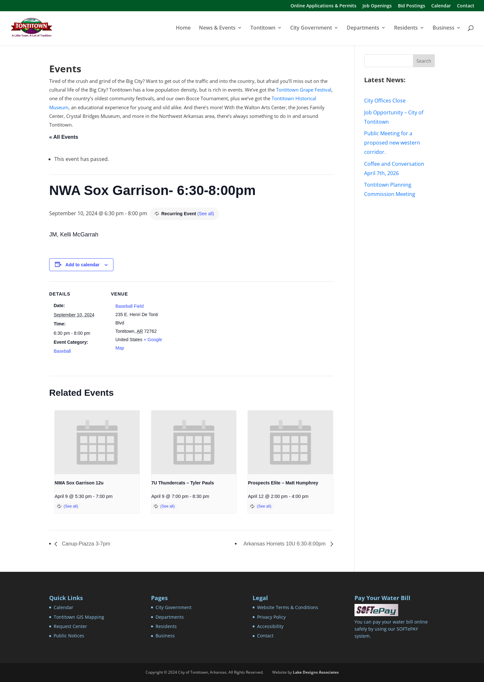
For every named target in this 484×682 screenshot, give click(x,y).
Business (443, 28)
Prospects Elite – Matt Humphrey (283, 482)
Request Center (70, 626)
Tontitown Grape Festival (303, 89)
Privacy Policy (271, 617)
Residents (406, 28)
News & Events (217, 28)
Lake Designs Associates (316, 672)
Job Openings (377, 6)
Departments (363, 28)
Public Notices (69, 636)
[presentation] (97, 442)
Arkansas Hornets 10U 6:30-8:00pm (285, 543)
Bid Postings (411, 6)
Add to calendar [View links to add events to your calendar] (83, 264)
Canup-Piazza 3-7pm (85, 543)
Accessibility (270, 626)
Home (183, 28)
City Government (311, 28)
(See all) (205, 213)
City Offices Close (385, 100)
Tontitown (262, 28)
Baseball (62, 351)
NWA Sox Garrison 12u (79, 482)
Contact (465, 6)
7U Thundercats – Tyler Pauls (182, 482)
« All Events (63, 137)
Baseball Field (129, 306)
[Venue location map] (206, 326)
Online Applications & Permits (323, 6)
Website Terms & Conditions (287, 607)
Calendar (441, 6)
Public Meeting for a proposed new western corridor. (392, 142)
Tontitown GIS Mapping (79, 617)
